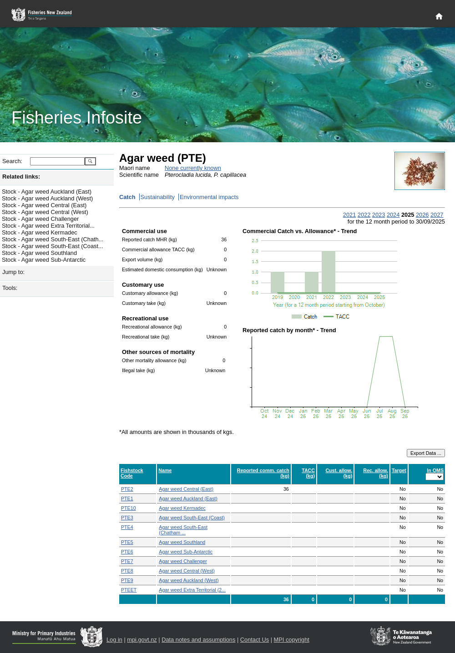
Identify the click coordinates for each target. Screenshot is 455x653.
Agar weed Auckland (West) (188, 580)
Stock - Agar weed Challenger (40, 218)
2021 (349, 214)
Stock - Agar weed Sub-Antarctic (44, 259)
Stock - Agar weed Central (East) (44, 205)
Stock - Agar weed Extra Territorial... (48, 225)
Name (165, 470)
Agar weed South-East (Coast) (192, 517)
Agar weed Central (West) (186, 570)
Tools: (9, 287)
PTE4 (127, 527)
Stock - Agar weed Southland (39, 252)
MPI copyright (291, 639)
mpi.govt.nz (142, 639)
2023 (378, 214)
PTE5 (127, 542)
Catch (127, 197)
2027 (436, 214)
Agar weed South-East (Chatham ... (183, 529)
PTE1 (127, 498)
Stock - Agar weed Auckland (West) (47, 198)
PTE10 (128, 508)
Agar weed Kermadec (182, 508)
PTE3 (127, 517)
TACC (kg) (308, 473)
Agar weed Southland (182, 542)
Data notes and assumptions (198, 639)
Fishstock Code (132, 473)
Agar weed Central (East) (186, 489)
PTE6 (127, 551)
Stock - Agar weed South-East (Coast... (52, 246)
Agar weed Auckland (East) (188, 498)
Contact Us (254, 639)
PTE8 (127, 570)
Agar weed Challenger (183, 561)
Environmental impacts (209, 197)
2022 (364, 214)
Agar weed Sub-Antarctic (185, 551)
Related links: (21, 176)
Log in (114, 639)
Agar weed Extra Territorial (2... (192, 590)
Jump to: (13, 272)
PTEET (128, 590)
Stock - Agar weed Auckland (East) (46, 191)
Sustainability (158, 197)
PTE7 (127, 561)
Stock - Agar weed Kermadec (39, 232)
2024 (393, 214)
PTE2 (127, 489)
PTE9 (127, 580)
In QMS (435, 470)
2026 (422, 214)
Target (399, 470)
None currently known (193, 167)
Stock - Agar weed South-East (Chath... (52, 239)
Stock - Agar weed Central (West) (45, 212)
